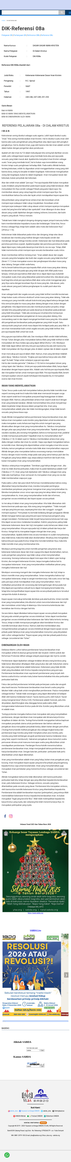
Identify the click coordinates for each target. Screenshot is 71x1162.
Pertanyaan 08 (20, 35)
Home (3, 20)
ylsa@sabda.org (35, 1135)
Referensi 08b (33, 35)
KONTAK (26, 1123)
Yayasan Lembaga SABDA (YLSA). (37, 1126)
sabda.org (56, 1135)
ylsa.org (49, 1135)
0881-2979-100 (19, 1135)
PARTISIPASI (34, 1123)
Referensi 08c (47, 35)
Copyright (11, 1126)
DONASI (43, 1123)
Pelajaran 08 (7, 35)
